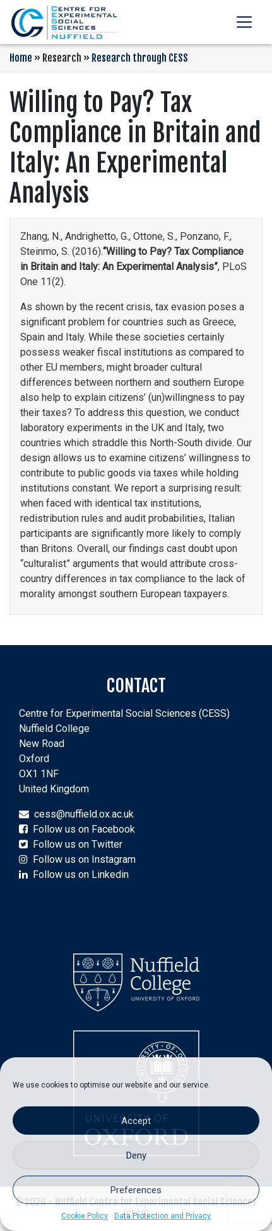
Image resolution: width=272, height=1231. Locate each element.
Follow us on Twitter (77, 844)
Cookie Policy (84, 1215)
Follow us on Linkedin (81, 874)
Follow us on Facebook (84, 829)
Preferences (136, 1190)
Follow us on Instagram (84, 859)
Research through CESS (140, 58)
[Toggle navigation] (244, 22)
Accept (136, 1121)
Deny (136, 1155)
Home (20, 58)
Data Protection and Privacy (162, 1215)
